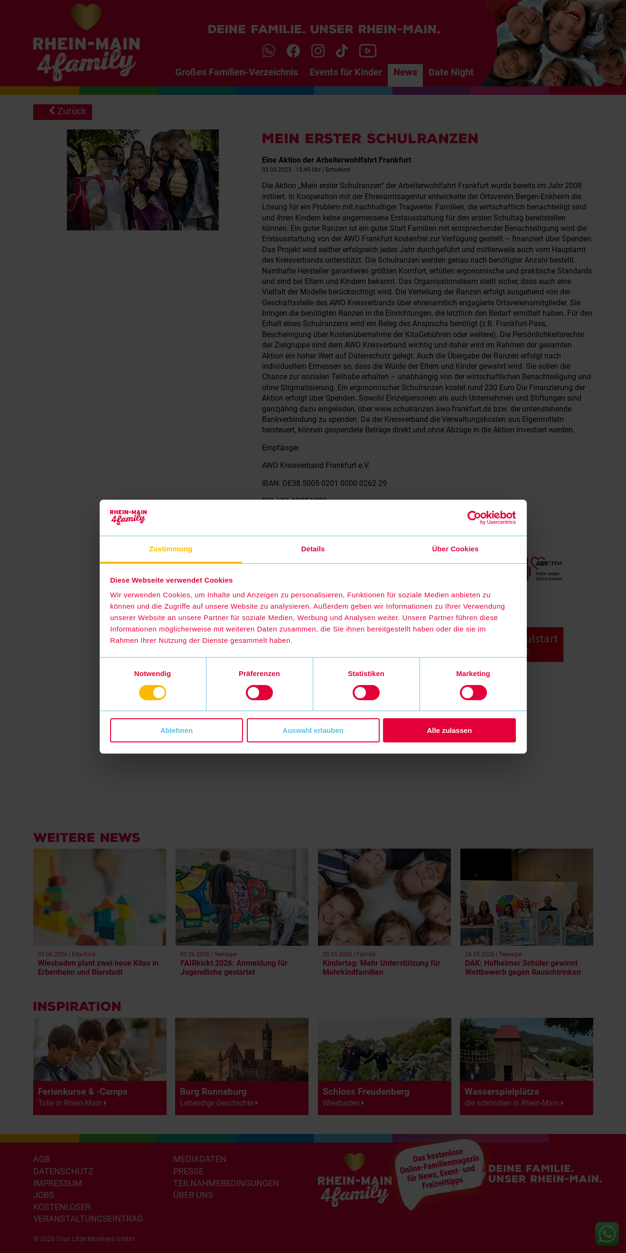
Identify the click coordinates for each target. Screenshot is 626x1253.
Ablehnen (176, 730)
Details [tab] (313, 549)
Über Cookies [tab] (455, 549)
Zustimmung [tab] (170, 549)
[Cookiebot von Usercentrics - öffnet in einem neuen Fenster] (474, 518)
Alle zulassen (449, 730)
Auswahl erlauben (312, 730)
